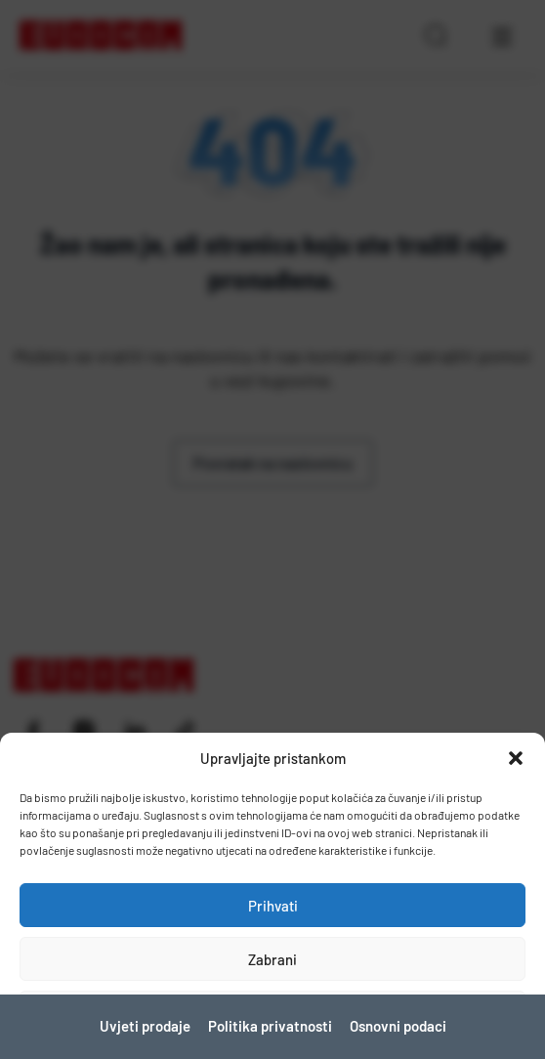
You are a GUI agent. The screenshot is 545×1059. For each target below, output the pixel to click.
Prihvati (273, 905)
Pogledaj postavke (273, 1013)
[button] (515, 758)
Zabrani (272, 959)
